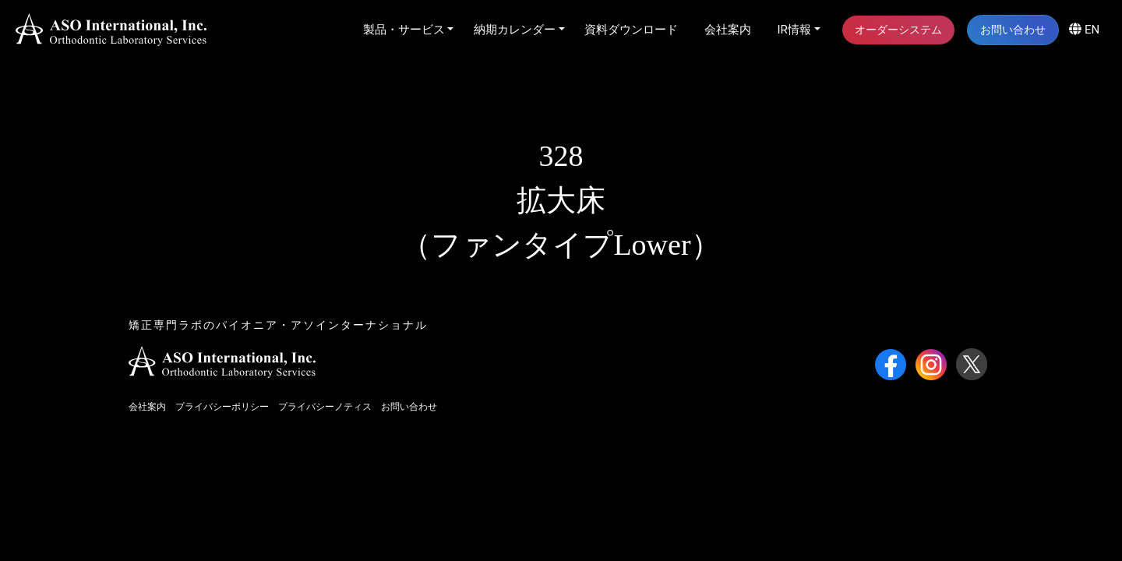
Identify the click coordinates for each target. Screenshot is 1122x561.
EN (1084, 30)
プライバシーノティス (325, 406)
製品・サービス (404, 30)
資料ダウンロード (631, 30)
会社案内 (727, 30)
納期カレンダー (515, 30)
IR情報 (794, 30)
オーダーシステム (898, 29)
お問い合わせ (1013, 29)
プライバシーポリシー (222, 406)
